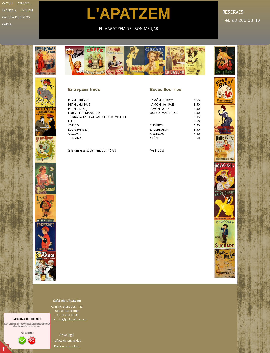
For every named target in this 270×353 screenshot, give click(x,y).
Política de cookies (67, 346)
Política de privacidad (67, 340)
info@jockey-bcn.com (71, 319)
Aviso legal (66, 335)
